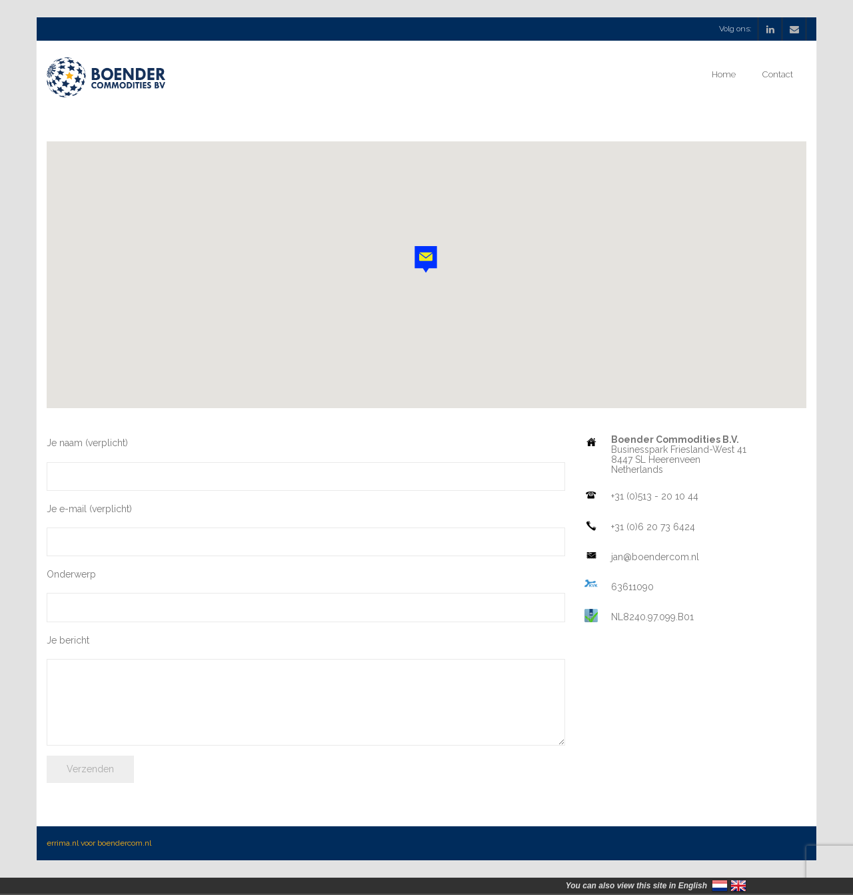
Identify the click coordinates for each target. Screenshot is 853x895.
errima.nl (63, 843)
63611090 (632, 587)
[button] (426, 259)
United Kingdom (738, 886)
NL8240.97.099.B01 (652, 617)
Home (724, 74)
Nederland (720, 886)
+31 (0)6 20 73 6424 (653, 527)
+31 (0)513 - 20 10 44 (654, 496)
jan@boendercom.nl (655, 557)
